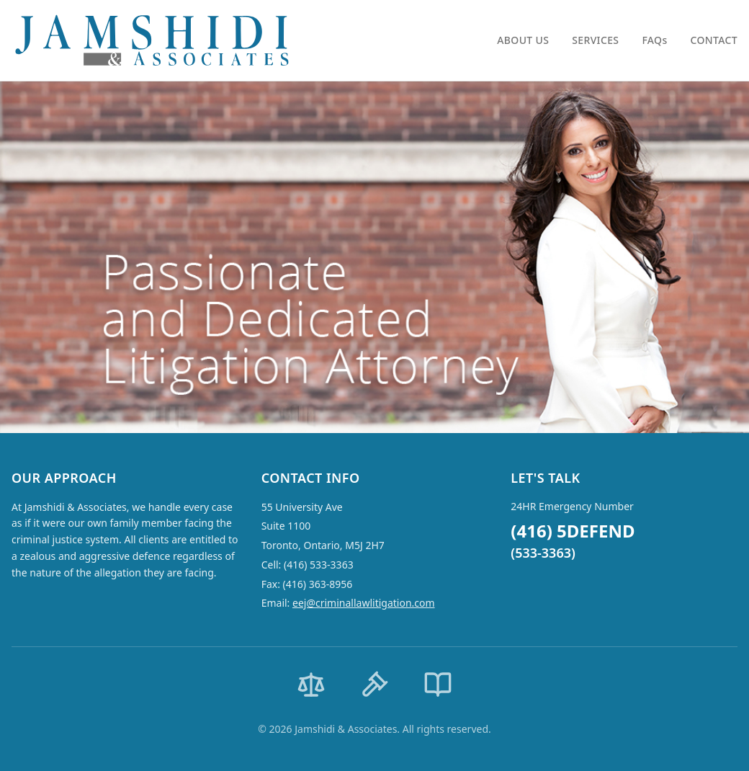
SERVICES (595, 40)
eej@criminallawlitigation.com (363, 603)
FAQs (654, 40)
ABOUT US (523, 40)
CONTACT (714, 40)
